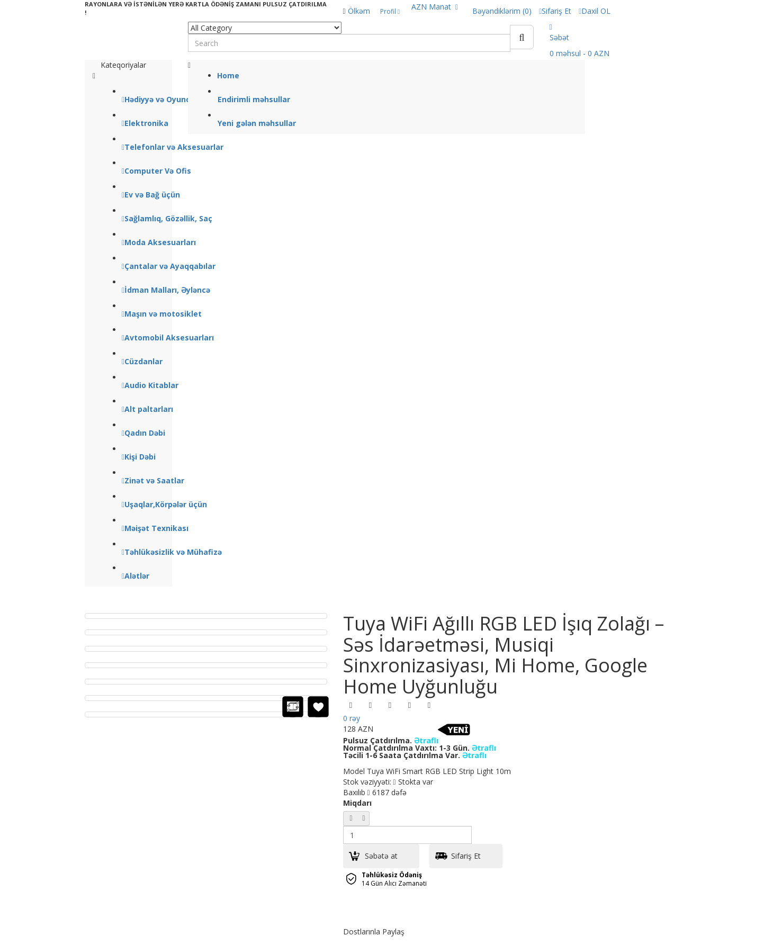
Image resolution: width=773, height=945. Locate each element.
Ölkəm (359, 11)
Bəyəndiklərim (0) (502, 11)
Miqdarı (357, 803)
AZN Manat (434, 7)
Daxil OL (594, 11)
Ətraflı (426, 740)
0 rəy (351, 718)
